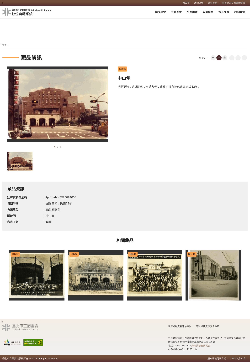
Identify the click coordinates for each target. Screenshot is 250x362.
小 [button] (213, 57)
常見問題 (223, 11)
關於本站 (212, 2)
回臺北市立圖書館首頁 (233, 2)
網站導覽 (198, 2)
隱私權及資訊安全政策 (207, 326)
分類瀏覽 (192, 11)
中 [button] (219, 57)
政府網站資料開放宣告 (179, 326)
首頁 (4, 45)
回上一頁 (231, 57)
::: (2, 2)
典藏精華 (208, 11)
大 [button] (224, 57)
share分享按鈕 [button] (244, 57)
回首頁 (186, 2)
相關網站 (239, 11)
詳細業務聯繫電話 (200, 345)
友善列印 (238, 57)
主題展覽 (176, 11)
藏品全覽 (160, 11)
